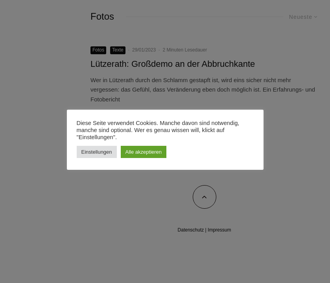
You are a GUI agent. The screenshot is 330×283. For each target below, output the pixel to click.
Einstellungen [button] (96, 152)
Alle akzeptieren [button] (143, 152)
